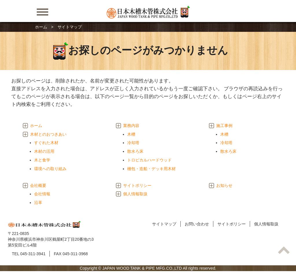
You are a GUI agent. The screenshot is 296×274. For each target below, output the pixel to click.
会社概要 (38, 185)
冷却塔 (133, 142)
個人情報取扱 (135, 194)
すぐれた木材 (46, 142)
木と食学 (42, 160)
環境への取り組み (50, 168)
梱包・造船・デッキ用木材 (151, 168)
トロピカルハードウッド (149, 160)
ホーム (41, 27)
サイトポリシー (137, 185)
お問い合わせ (197, 224)
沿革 (38, 202)
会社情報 (42, 194)
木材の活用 (44, 151)
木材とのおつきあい (48, 134)
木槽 (131, 134)
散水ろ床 (135, 151)
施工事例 (224, 125)
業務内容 (131, 125)
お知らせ (224, 185)
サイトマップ (164, 224)
